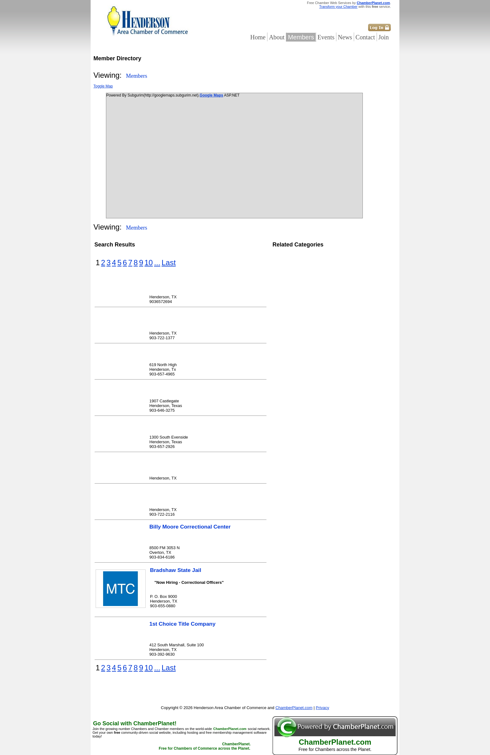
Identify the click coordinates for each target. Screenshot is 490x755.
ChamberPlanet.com (373, 3)
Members (301, 37)
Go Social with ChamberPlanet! (135, 723)
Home (258, 37)
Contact (365, 37)
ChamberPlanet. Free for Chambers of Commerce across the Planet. (205, 746)
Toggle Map (103, 86)
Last (169, 262)
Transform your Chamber (338, 6)
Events (326, 37)
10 (148, 262)
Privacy (322, 707)
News (345, 37)
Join (383, 37)
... (157, 262)
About (277, 37)
